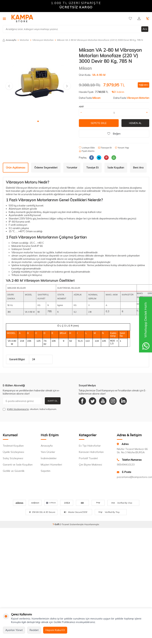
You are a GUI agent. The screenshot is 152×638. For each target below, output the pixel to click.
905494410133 (126, 464)
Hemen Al (135, 123)
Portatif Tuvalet (88, 458)
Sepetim (45, 471)
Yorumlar (71, 167)
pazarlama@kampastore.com (133, 477)
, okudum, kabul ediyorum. (30, 409)
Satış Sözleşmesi (13, 458)
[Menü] (4, 18)
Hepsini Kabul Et (55, 630)
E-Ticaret (64, 524)
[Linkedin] (123, 401)
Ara (145, 29)
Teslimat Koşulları (13, 445)
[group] (38, 82)
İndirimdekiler (49, 458)
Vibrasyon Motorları (43, 40)
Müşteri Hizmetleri (51, 464)
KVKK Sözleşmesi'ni (18, 409)
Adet (81, 106)
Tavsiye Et (105, 147)
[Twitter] (92, 401)
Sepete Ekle (99, 123)
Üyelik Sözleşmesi (13, 452)
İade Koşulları (116, 167)
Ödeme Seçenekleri (45, 167)
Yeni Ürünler (48, 452)
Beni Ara (138, 167)
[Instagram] (113, 401)
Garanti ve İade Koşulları (18, 464)
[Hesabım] (139, 18)
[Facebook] (82, 401)
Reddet (34, 630)
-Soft (56, 524)
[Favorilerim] (130, 18)
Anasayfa (9, 40)
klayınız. (38, 275)
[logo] (22, 18)
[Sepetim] (147, 18)
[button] (38, 121)
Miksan (85, 68)
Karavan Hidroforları (91, 452)
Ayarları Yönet (14, 630)
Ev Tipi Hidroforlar (90, 445)
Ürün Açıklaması (15, 167)
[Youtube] (102, 401)
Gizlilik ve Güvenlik (13, 471)
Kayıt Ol (53, 400)
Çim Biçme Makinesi (90, 464)
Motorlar (24, 40)
